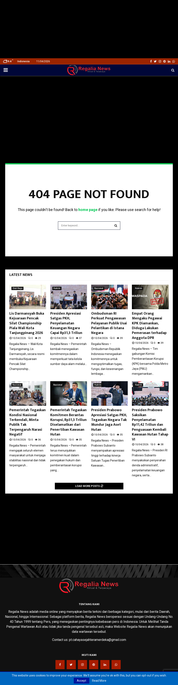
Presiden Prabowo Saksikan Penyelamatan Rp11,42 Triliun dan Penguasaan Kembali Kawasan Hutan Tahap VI (150, 424)
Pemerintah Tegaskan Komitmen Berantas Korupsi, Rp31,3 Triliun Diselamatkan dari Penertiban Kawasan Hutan (68, 422)
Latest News (20, 275)
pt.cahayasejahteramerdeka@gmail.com (97, 640)
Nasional (98, 288)
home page (87, 209)
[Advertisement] (89, 29)
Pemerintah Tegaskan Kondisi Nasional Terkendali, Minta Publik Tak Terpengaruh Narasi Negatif (27, 422)
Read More (99, 680)
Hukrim (56, 288)
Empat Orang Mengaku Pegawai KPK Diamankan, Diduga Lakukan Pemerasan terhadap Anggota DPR (149, 325)
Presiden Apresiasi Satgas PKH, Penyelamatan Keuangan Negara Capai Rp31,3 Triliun (66, 323)
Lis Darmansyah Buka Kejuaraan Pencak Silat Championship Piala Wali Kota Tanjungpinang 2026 (26, 323)
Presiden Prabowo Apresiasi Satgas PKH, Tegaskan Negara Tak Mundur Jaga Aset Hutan (109, 420)
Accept (81, 680)
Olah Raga (17, 288)
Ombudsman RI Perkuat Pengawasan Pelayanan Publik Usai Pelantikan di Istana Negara (109, 323)
